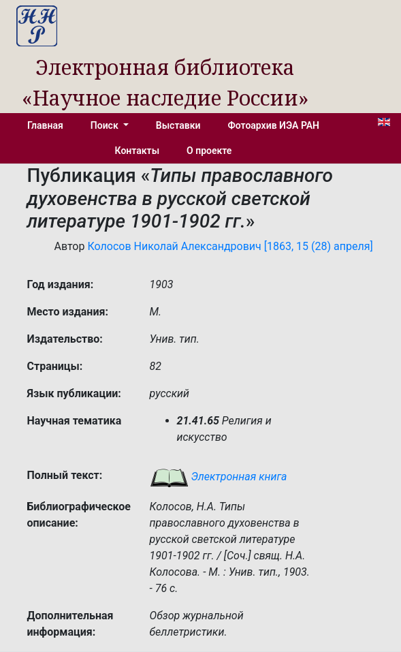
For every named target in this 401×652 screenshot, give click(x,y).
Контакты (137, 150)
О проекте (209, 150)
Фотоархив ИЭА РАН (274, 125)
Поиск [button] (106, 125)
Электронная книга (218, 476)
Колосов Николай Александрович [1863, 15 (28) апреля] (229, 246)
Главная (45, 125)
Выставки (178, 125)
